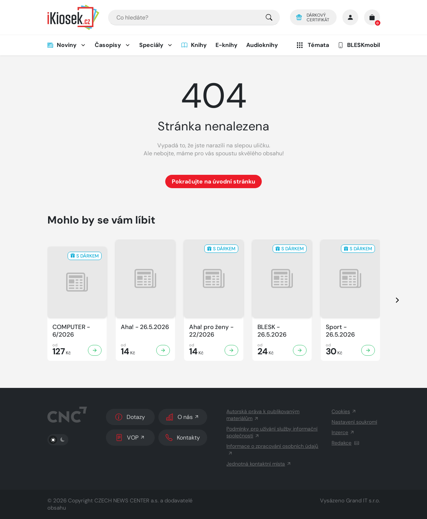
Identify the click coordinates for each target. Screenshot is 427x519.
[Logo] (73, 17)
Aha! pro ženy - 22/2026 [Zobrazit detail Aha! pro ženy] (211, 330)
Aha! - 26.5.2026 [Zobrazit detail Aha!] (145, 327)
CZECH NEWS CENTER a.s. (126, 500)
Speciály (151, 45)
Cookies (344, 411)
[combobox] (194, 17)
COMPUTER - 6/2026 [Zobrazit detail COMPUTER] (71, 330)
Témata (312, 45)
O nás (182, 417)
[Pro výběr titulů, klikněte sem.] (269, 17)
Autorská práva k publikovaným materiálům (262, 414)
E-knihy (226, 45)
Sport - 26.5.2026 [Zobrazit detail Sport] (340, 330)
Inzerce (343, 432)
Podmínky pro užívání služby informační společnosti (271, 432)
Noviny (62, 45)
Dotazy (130, 417)
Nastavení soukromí (354, 422)
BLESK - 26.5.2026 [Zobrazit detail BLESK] (272, 330)
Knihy (194, 45)
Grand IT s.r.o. (363, 500)
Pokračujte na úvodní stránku (213, 181)
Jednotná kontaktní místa (258, 463)
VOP (130, 437)
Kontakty (183, 437)
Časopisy (108, 45)
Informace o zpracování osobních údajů (272, 449)
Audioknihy (262, 45)
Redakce (345, 443)
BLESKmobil (359, 45)
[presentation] (391, 300)
